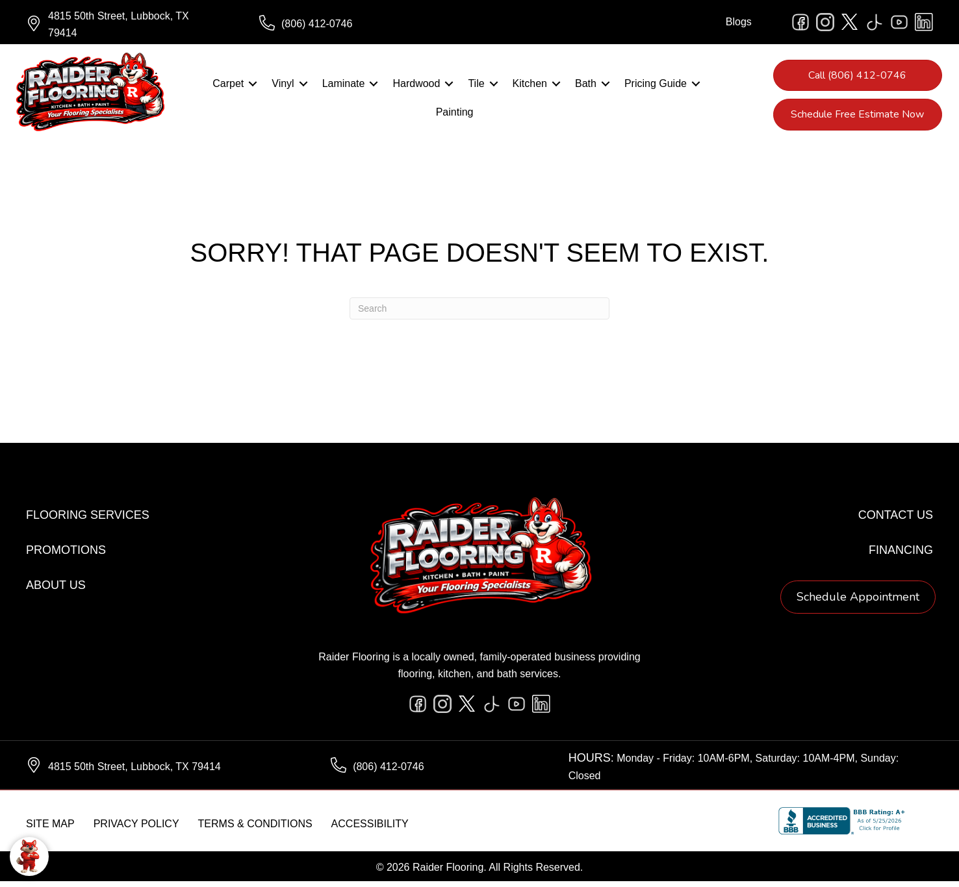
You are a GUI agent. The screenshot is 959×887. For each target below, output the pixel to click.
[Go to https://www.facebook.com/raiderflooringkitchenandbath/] (800, 22)
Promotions (66, 555)
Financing (901, 555)
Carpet (228, 86)
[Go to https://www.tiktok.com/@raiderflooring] (874, 22)
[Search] (479, 314)
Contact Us (895, 520)
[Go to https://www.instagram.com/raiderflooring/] (825, 22)
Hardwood (416, 86)
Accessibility (370, 829)
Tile (476, 86)
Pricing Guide (655, 86)
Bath (585, 86)
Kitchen (530, 86)
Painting (455, 115)
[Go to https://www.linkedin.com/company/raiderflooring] (924, 22)
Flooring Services (87, 520)
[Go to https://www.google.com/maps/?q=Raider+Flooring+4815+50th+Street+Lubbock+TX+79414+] (129, 23)
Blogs (739, 21)
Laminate (343, 86)
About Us (56, 590)
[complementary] (94, 815)
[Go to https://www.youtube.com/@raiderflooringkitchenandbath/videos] (899, 22)
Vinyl (283, 86)
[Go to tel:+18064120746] (363, 24)
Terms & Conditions (255, 829)
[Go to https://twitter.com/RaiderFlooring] (850, 22)
